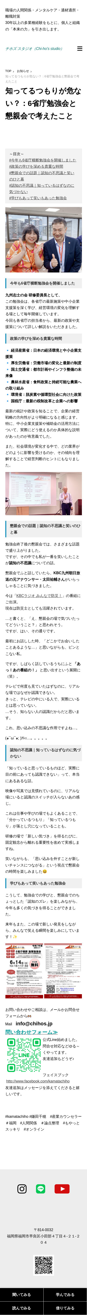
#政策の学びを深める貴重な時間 (36, 166)
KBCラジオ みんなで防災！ (39, 596)
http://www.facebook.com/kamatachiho (38, 1081)
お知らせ (23, 71)
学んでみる (65, 1295)
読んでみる (21, 1308)
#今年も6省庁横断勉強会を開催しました (43, 160)
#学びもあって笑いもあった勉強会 (38, 198)
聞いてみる (21, 1295)
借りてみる (65, 1308)
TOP (8, 71)
